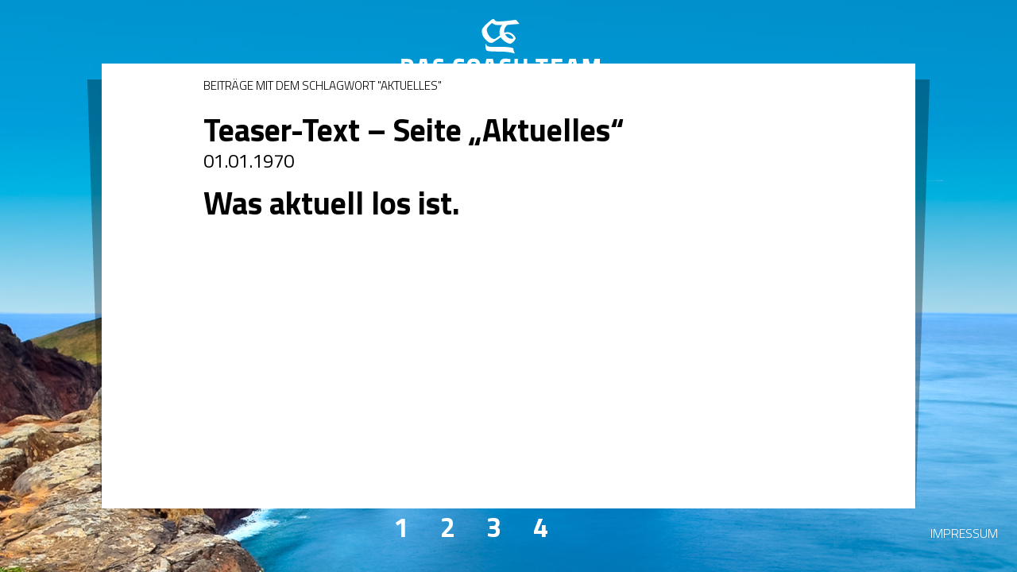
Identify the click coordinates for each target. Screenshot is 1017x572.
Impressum (964, 533)
